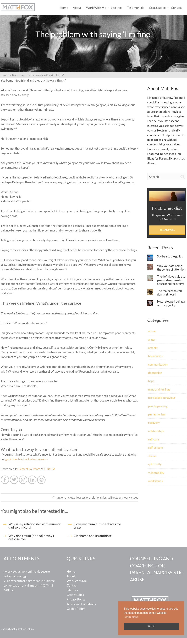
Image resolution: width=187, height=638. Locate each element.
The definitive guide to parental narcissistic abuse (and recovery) (171, 280)
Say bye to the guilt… (170, 256)
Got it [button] (151, 626)
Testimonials (135, 7)
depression (82, 497)
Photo (36, 469)
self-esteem (115, 497)
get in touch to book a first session (26, 459)
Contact (176, 7)
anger (60, 497)
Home (64, 7)
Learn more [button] (131, 616)
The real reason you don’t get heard (169, 292)
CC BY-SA (48, 469)
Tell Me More (167, 230)
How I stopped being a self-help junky (171, 303)
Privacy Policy (76, 599)
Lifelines (116, 7)
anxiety (69, 497)
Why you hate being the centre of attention (171, 267)
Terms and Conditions (81, 604)
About (77, 7)
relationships (98, 497)
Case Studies (157, 7)
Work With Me (96, 7)
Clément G (24, 469)
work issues (131, 497)
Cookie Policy (76, 608)
